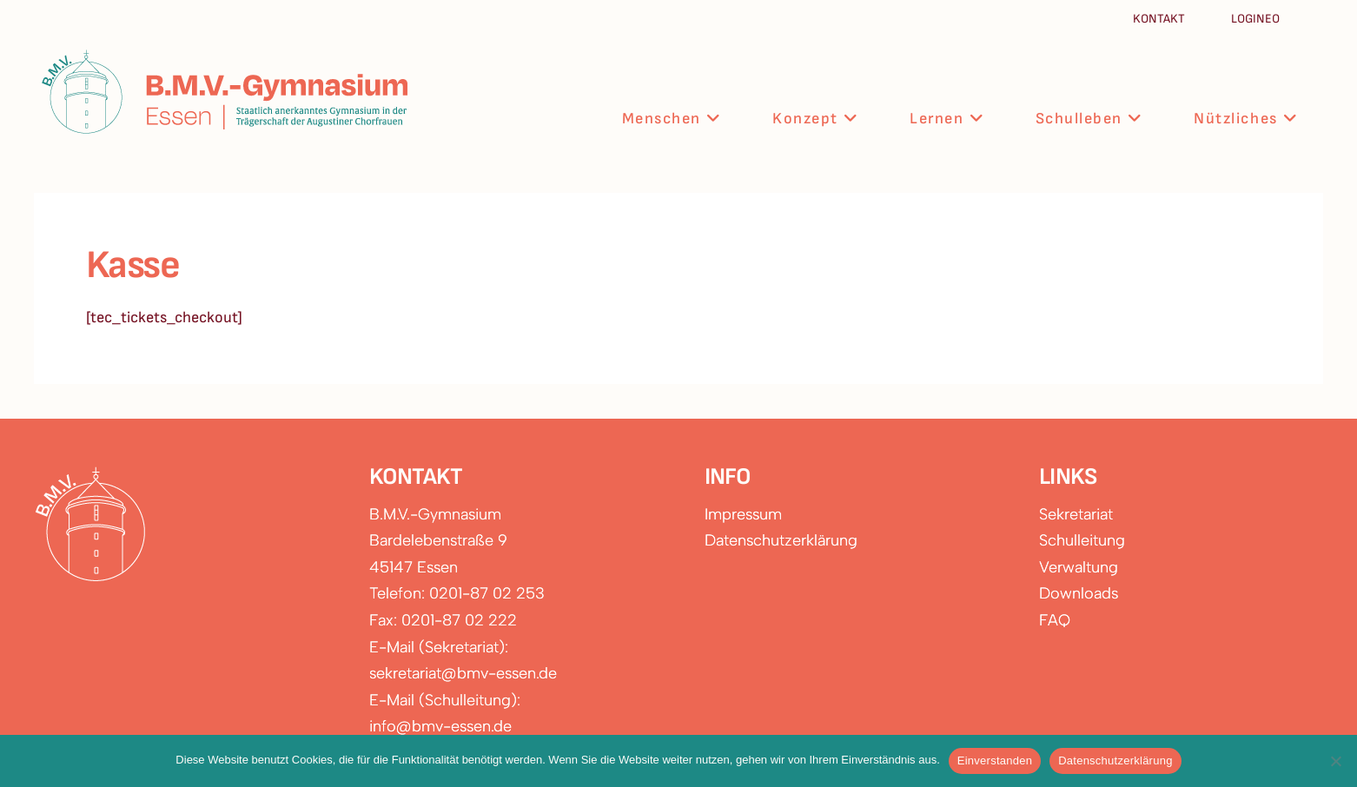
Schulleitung (1082, 540)
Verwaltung (1078, 567)
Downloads (1078, 593)
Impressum (743, 514)
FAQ (1054, 620)
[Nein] (1335, 761)
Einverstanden (994, 760)
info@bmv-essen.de (440, 726)
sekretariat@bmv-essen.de (463, 673)
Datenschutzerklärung (781, 540)
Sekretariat (1076, 514)
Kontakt (1160, 18)
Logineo (1255, 18)
